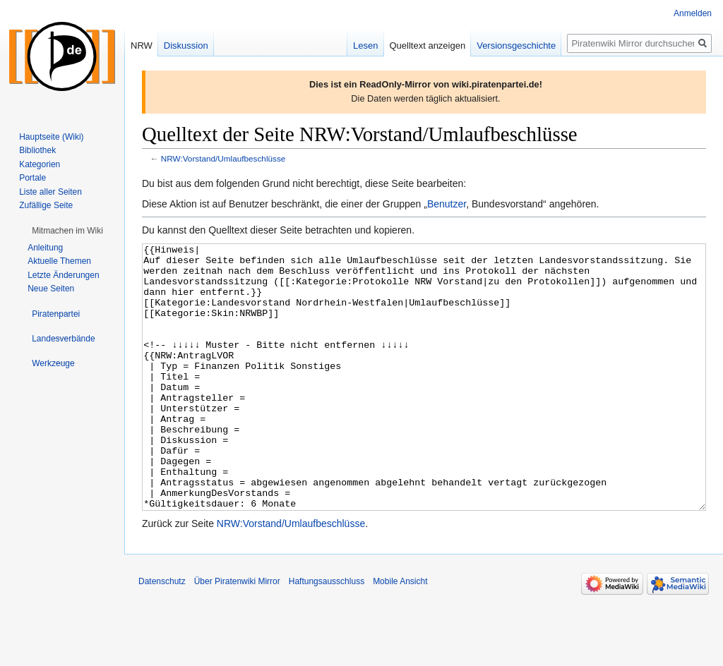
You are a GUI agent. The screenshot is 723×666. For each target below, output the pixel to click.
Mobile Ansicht (400, 634)
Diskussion (186, 45)
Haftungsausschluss (326, 634)
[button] (67, 231)
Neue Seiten (51, 288)
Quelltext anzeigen (428, 45)
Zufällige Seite (46, 205)
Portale (32, 178)
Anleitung (45, 248)
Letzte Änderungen (63, 275)
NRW (142, 45)
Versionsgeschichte (516, 45)
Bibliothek (37, 150)
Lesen (365, 45)
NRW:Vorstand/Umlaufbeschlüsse (223, 158)
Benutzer (446, 204)
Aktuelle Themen (59, 261)
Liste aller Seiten (50, 192)
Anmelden (693, 13)
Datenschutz (162, 634)
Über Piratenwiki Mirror (237, 634)
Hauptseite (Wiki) (51, 137)
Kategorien (39, 164)
